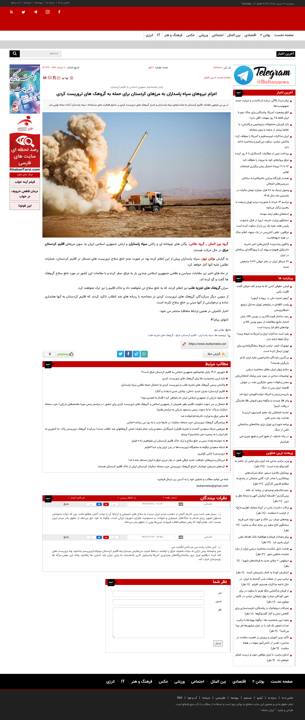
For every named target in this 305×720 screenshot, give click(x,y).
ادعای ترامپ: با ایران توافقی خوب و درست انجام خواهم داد (262, 657)
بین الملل (209, 78)
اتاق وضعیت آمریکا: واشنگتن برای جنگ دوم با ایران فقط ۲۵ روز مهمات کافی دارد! (263, 115)
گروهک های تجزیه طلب (160, 335)
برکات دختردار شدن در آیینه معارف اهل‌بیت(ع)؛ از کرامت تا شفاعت (262, 510)
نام (220, 593)
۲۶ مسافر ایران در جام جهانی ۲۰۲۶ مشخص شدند (264, 264)
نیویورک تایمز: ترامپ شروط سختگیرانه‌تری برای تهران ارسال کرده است (263, 348)
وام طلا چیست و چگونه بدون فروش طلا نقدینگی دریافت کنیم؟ (262, 403)
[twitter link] (120, 354)
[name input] (158, 594)
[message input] (158, 623)
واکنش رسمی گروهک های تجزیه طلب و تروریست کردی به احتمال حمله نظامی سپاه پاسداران (173, 385)
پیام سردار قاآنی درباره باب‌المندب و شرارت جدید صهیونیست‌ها (240, 53)
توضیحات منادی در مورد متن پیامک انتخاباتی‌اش (262, 376)
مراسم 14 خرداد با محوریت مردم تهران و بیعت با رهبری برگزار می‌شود (262, 205)
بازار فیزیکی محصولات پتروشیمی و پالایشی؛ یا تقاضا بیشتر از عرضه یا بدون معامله (264, 127)
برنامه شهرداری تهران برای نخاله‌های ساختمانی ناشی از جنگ (263, 427)
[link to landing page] (271, 19)
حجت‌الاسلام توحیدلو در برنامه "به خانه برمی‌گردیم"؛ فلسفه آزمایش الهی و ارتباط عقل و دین (262, 495)
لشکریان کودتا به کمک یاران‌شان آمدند (262, 572)
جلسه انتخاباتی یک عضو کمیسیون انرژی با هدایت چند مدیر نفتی (265, 415)
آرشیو (260, 698)
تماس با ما (63, 3)
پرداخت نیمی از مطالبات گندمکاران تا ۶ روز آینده (262, 153)
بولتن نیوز (208, 259)
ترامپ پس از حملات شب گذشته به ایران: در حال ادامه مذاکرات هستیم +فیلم (264, 582)
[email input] (158, 602)
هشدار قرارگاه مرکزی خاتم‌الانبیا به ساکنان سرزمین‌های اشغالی (265, 181)
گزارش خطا (216, 354)
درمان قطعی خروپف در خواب (24, 194)
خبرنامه (27, 3)
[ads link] (264, 75)
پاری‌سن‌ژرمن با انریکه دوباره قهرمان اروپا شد (264, 394)
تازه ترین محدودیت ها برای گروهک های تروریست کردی (193, 378)
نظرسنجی (220, 698)
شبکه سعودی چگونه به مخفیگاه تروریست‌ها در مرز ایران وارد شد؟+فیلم (185, 447)
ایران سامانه (267, 710)
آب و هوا (15, 3)
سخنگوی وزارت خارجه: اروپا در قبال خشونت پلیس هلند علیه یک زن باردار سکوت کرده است (262, 223)
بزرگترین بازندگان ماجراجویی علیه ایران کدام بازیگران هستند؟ (264, 360)
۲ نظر (151, 68)
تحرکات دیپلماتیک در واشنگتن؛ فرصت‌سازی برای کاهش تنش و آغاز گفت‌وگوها (262, 611)
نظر (220, 610)
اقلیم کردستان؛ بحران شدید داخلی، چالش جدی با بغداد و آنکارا (190, 391)
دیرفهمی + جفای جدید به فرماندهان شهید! (263, 563)
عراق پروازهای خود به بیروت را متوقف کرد (266, 160)
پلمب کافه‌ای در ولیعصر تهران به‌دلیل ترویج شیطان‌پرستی (265, 307)
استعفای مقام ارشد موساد (274, 214)
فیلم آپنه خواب (25, 182)
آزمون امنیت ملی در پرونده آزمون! (270, 298)
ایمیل (219, 601)
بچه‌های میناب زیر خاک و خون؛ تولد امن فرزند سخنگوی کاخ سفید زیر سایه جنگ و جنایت (262, 525)
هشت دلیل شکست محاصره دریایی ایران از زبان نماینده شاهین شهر (262, 551)
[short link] (207, 344)
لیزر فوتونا (24, 206)
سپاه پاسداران (206, 335)
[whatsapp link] (144, 354)
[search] (15, 53)
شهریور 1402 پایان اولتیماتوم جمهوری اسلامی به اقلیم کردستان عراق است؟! (183, 372)
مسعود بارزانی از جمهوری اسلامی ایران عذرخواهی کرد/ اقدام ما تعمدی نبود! (183, 398)
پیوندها (39, 3)
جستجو (248, 698)
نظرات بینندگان (213, 498)
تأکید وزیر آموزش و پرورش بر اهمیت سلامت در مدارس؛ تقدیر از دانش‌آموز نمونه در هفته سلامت (262, 643)
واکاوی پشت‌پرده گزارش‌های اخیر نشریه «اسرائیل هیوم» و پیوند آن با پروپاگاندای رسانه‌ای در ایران (262, 249)
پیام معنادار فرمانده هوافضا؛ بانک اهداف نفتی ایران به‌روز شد (263, 540)
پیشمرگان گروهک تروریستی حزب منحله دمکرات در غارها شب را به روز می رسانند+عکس (176, 422)
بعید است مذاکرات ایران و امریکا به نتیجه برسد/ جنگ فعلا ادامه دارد (263, 336)
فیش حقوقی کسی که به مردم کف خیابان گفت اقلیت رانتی (263, 289)
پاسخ (66, 504)
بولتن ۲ (265, 35)
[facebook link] (128, 354)
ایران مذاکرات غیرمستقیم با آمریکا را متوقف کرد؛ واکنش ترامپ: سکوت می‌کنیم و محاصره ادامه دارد (262, 141)
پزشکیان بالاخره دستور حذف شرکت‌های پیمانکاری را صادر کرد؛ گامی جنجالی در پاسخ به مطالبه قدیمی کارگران (262, 478)
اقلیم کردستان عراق (186, 335)
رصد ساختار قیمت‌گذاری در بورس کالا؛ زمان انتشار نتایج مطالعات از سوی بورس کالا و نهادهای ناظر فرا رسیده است (264, 322)
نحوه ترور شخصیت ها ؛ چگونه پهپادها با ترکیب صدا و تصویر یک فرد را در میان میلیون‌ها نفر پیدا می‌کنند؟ (262, 625)
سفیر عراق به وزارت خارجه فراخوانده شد (203, 416)
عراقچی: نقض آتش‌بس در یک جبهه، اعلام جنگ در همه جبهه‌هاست (262, 235)
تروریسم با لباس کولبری (211, 454)
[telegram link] (136, 354)
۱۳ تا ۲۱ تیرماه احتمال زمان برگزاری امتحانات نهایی (264, 169)
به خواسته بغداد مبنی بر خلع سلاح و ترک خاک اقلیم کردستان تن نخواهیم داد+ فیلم (178, 441)
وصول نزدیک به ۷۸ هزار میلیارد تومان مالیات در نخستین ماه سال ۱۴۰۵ (262, 193)
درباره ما (50, 3)
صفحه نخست (284, 35)
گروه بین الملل (218, 244)
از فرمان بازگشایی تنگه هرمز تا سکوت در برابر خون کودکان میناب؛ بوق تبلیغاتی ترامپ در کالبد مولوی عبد (262, 596)
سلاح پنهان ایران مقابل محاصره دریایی (267, 369)
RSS (179, 698)
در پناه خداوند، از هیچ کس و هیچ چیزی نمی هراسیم (264, 439)
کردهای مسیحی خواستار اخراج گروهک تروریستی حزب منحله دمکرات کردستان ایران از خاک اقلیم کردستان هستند (161, 466)
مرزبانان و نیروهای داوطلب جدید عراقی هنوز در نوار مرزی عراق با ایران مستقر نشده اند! (176, 460)
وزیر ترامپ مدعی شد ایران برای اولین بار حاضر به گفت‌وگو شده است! (262, 464)
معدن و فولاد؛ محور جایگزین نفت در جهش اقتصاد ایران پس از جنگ (264, 385)
